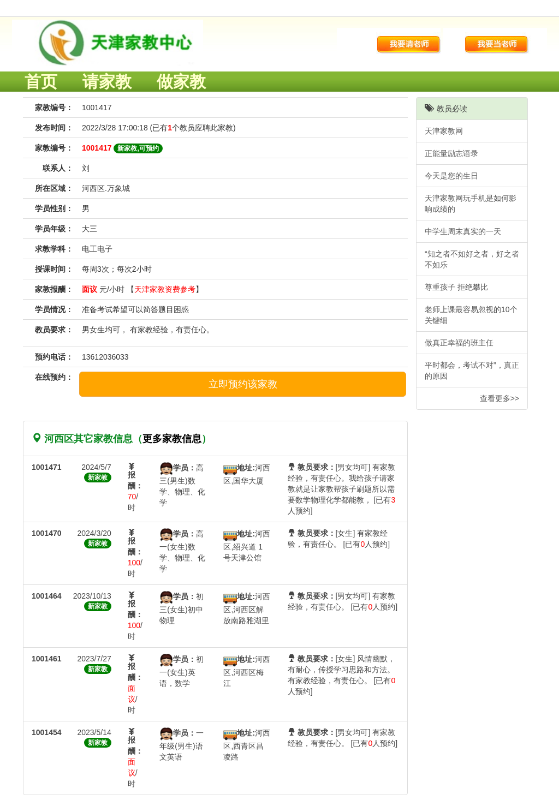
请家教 (107, 82)
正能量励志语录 (451, 153)
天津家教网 (444, 131)
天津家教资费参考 (164, 289)
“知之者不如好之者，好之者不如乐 (472, 259)
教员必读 (446, 108)
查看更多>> (499, 398)
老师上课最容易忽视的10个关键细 (471, 315)
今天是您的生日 (451, 175)
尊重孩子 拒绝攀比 (456, 287)
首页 (41, 82)
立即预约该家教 (243, 384)
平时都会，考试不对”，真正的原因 (472, 370)
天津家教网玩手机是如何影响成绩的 (470, 203)
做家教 (181, 82)
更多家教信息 (171, 438)
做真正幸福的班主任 (459, 342)
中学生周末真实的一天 (463, 231)
